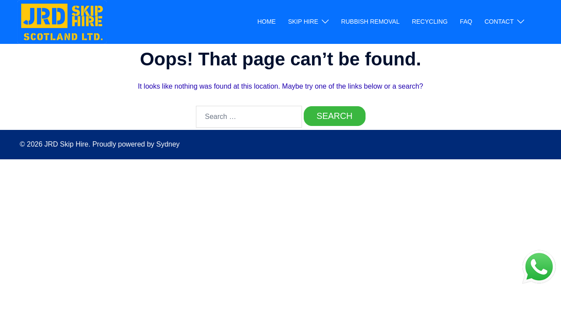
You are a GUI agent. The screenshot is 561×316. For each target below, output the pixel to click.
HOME (266, 21)
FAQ (466, 21)
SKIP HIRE (303, 21)
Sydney (167, 145)
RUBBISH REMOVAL (370, 21)
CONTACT (499, 21)
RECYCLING (430, 21)
